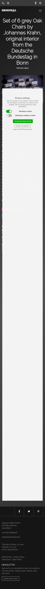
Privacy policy (27, 129)
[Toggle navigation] (40, 10)
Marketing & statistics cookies (21, 115)
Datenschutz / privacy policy (13, 557)
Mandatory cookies (19, 111)
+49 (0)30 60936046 (9, 533)
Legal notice (17, 129)
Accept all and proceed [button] (23, 121)
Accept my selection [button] (22, 126)
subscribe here (10, 579)
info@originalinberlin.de (11, 537)
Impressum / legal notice (12, 559)
